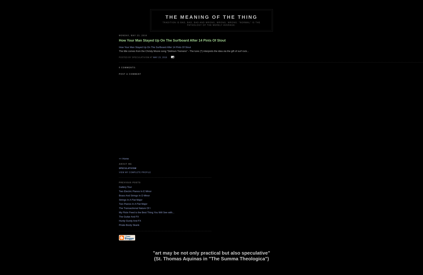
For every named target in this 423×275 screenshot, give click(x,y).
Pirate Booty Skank (129, 225)
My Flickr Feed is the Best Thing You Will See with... (146, 212)
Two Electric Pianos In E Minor (135, 191)
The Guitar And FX (129, 216)
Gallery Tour (125, 187)
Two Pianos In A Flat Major (133, 203)
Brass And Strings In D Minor (134, 195)
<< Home (124, 158)
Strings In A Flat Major (130, 199)
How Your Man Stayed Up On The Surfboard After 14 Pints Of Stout (155, 47)
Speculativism (127, 168)
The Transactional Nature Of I (135, 208)
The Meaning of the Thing (211, 17)
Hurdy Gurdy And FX (130, 220)
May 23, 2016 (160, 57)
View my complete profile (135, 172)
